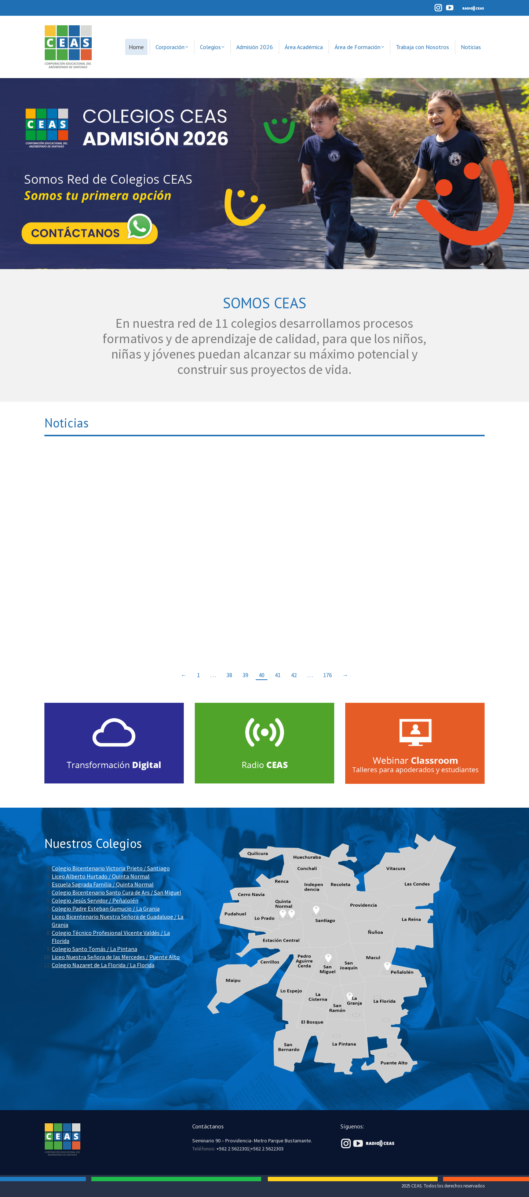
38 (229, 675)
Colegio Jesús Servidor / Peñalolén (95, 900)
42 (294, 675)
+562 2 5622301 (232, 1148)
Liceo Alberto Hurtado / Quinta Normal (101, 876)
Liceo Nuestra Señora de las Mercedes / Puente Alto (116, 957)
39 (245, 675)
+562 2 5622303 (267, 1148)
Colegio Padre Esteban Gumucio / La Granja (106, 908)
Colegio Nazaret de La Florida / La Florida (103, 965)
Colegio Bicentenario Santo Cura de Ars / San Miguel (116, 892)
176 (327, 675)
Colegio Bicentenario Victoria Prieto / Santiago (111, 868)
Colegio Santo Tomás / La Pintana (94, 948)
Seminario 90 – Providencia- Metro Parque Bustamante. (252, 1140)
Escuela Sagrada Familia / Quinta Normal (103, 884)
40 (261, 675)
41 (278, 675)
